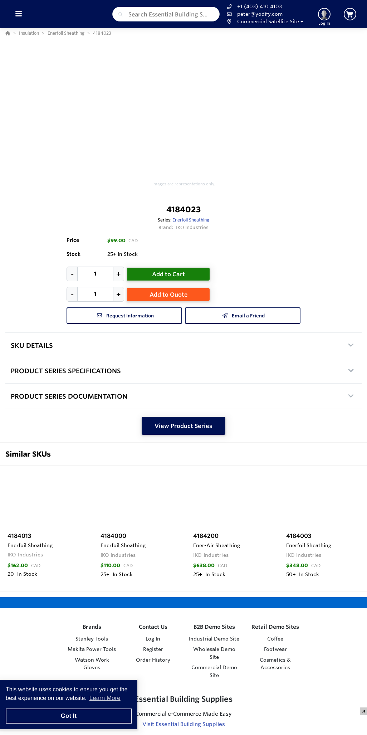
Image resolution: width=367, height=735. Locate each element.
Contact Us (153, 626)
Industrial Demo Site (214, 639)
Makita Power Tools (92, 649)
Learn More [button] (105, 698)
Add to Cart (168, 274)
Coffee (275, 639)
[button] (264, 21)
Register (153, 649)
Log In (153, 639)
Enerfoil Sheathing (190, 220)
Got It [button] (69, 715)
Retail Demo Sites (275, 626)
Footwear (275, 649)
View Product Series (183, 425)
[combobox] (166, 14)
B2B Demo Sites (214, 626)
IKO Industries (192, 227)
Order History (153, 660)
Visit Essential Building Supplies (183, 724)
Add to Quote (169, 294)
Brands (92, 626)
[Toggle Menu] (18, 14)
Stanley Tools (91, 639)
